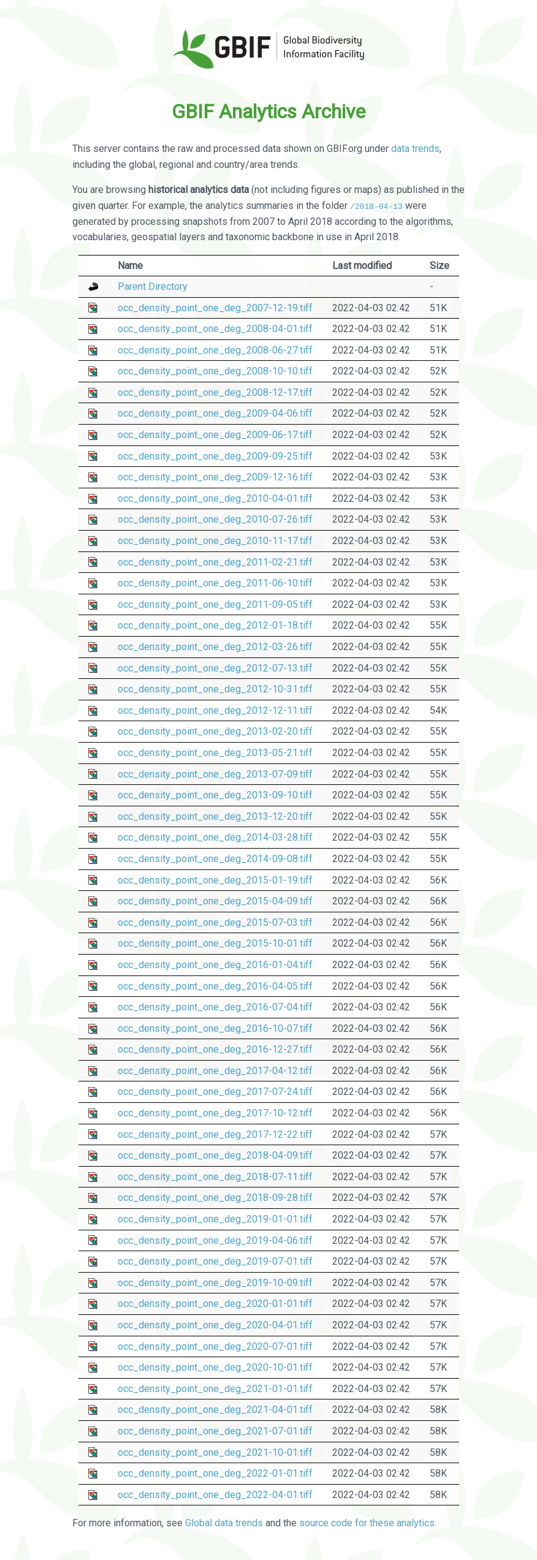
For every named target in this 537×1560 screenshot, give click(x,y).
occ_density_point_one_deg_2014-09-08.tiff (215, 859)
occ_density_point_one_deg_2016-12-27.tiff (215, 1049)
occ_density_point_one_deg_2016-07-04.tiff (215, 1007)
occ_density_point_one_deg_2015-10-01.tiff (215, 943)
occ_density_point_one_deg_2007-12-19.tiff (215, 307)
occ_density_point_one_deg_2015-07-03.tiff (215, 922)
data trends (415, 148)
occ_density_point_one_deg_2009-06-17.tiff (215, 435)
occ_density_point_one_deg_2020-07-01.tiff (215, 1346)
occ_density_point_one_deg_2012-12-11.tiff (215, 710)
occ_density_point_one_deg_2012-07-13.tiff (215, 667)
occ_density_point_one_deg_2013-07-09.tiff (215, 773)
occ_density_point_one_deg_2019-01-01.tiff (215, 1219)
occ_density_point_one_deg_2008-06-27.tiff (215, 350)
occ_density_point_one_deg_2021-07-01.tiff (215, 1431)
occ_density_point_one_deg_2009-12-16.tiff (215, 477)
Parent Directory (153, 286)
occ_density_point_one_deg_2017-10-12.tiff (215, 1113)
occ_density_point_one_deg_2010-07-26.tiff (215, 519)
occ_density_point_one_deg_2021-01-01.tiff (215, 1389)
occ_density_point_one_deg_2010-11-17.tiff (215, 541)
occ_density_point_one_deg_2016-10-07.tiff (215, 1028)
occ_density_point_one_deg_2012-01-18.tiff (215, 625)
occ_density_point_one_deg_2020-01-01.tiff (215, 1303)
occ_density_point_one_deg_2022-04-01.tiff (215, 1495)
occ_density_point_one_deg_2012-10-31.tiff (215, 689)
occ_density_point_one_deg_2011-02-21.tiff (215, 561)
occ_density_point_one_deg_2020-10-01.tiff (215, 1367)
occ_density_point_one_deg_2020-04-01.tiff (215, 1325)
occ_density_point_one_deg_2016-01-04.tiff (215, 965)
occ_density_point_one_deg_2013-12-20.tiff (215, 816)
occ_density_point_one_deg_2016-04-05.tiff (215, 985)
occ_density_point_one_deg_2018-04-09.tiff (215, 1155)
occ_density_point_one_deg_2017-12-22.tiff (215, 1134)
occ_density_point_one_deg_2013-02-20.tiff (215, 731)
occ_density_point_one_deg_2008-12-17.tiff (215, 392)
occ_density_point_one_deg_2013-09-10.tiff (215, 795)
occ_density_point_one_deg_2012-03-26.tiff (215, 647)
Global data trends (224, 1523)
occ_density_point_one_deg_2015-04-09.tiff (215, 901)
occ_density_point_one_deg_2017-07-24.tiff (215, 1091)
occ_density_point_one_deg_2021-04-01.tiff (215, 1409)
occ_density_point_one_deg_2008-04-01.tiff (215, 329)
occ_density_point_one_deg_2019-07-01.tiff (215, 1261)
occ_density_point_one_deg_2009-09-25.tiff (215, 455)
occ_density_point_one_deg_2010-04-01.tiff (215, 498)
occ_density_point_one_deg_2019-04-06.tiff (215, 1240)
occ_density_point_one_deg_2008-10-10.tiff (215, 371)
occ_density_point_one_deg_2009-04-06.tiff (215, 413)
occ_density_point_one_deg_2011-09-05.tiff (215, 604)
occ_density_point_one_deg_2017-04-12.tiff (215, 1071)
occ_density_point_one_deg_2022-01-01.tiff (215, 1473)
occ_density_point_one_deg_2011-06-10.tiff (215, 583)
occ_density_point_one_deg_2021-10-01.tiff (215, 1452)
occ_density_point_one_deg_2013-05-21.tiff (215, 753)
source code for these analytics (367, 1523)
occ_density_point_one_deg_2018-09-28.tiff (215, 1197)
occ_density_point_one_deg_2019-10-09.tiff (215, 1283)
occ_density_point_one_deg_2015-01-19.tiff (215, 879)
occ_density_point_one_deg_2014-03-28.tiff (215, 837)
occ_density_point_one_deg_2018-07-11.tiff (215, 1177)
